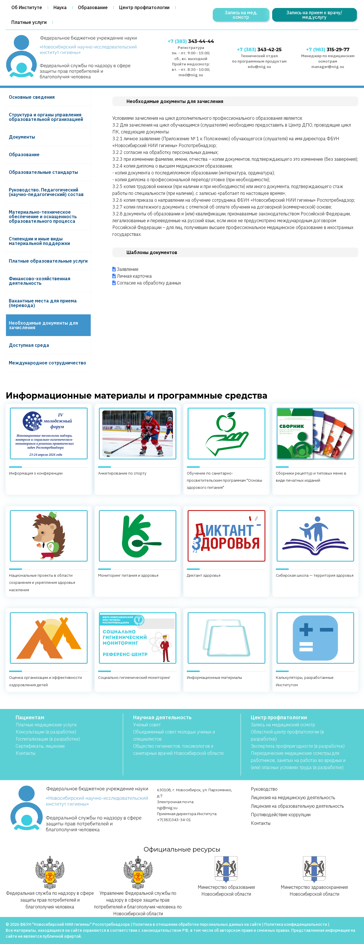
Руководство (264, 789)
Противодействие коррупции (281, 814)
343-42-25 (259, 49)
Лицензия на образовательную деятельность (297, 806)
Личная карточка (134, 276)
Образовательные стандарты (43, 172)
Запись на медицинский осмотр (283, 724)
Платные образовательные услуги (48, 261)
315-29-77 (327, 49)
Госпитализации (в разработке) (48, 739)
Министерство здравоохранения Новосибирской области (314, 876)
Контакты (25, 753)
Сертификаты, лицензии (40, 746)
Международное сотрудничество (47, 363)
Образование (93, 7)
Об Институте (26, 7)
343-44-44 (191, 41)
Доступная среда (29, 345)
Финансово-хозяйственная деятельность (39, 281)
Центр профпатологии (144, 7)
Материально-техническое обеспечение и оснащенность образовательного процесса (43, 216)
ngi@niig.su (167, 807)
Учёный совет (147, 724)
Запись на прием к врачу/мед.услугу (314, 15)
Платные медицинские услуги (46, 724)
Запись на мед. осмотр (241, 15)
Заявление (127, 269)
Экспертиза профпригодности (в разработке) (298, 746)
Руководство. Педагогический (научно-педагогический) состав (46, 192)
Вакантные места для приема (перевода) (43, 303)
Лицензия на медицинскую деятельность (293, 797)
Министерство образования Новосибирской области (226, 876)
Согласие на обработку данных (149, 283)
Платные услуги (29, 22)
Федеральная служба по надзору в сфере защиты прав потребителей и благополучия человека (50, 883)
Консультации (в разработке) (46, 732)
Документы (22, 137)
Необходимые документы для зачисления (43, 325)
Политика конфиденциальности (295, 924)
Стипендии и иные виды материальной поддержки (39, 241)
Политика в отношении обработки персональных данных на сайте (197, 924)
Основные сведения (32, 97)
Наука (60, 7)
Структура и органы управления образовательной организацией (46, 117)
